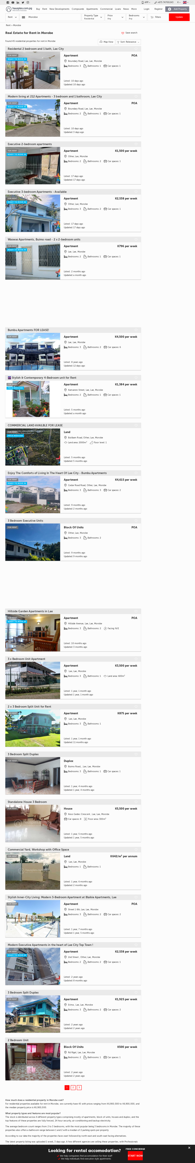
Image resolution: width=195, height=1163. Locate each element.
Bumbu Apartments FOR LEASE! (28, 330)
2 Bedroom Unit (18, 1040)
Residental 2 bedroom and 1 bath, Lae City (36, 48)
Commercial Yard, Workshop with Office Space (38, 849)
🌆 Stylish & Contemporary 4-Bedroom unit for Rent (42, 377)
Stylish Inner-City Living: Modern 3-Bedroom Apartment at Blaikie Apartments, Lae (62, 897)
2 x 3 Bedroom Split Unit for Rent (29, 706)
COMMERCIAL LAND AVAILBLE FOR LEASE (35, 425)
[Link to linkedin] (17, 2)
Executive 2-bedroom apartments (30, 144)
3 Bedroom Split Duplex (23, 754)
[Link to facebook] (7, 2)
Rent (8, 25)
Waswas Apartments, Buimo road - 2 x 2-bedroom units (44, 239)
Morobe (17, 25)
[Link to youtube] (12, 2)
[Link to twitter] (22, 2)
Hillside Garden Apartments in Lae (30, 611)
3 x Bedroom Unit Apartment (26, 659)
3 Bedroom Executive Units (25, 520)
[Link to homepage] (19, 9)
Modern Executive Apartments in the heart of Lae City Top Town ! (50, 944)
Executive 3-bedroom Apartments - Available (37, 191)
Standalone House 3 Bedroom (27, 802)
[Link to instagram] (27, 2)
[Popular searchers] (23, 17)
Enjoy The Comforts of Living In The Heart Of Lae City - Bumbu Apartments (57, 473)
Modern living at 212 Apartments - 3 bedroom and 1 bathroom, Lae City (55, 96)
